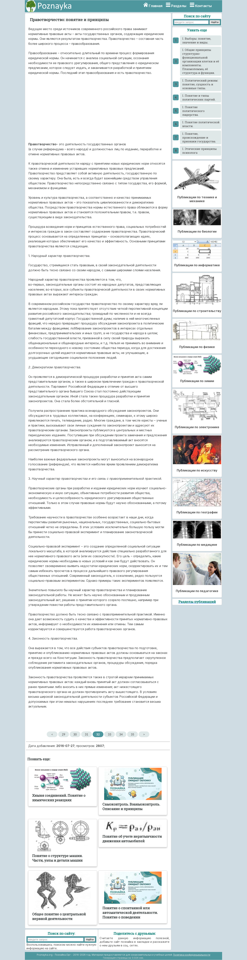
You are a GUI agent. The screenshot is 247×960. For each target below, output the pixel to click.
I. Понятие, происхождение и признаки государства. (199, 137)
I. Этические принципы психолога (199, 150)
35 (132, 734)
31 (86, 734)
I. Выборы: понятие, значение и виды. (196, 40)
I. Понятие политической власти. (200, 124)
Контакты (203, 6)
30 (75, 734)
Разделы (178, 6)
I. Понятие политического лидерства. (193, 111)
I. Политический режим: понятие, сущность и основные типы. (200, 84)
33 (109, 734)
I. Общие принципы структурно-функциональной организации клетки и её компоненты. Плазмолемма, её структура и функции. (200, 61)
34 (121, 734)
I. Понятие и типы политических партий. (199, 97)
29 (63, 734)
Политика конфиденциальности (191, 954)
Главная (155, 6)
